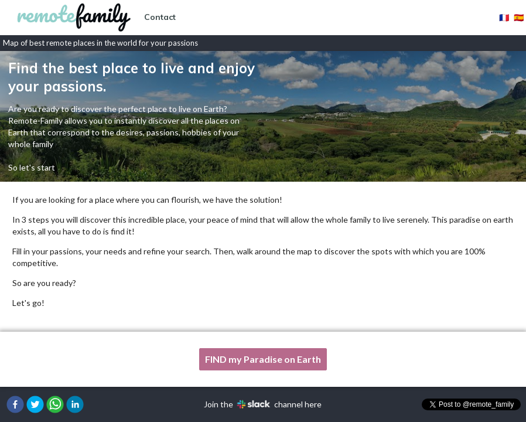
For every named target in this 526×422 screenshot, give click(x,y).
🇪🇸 (519, 17)
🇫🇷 (504, 17)
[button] (15, 404)
